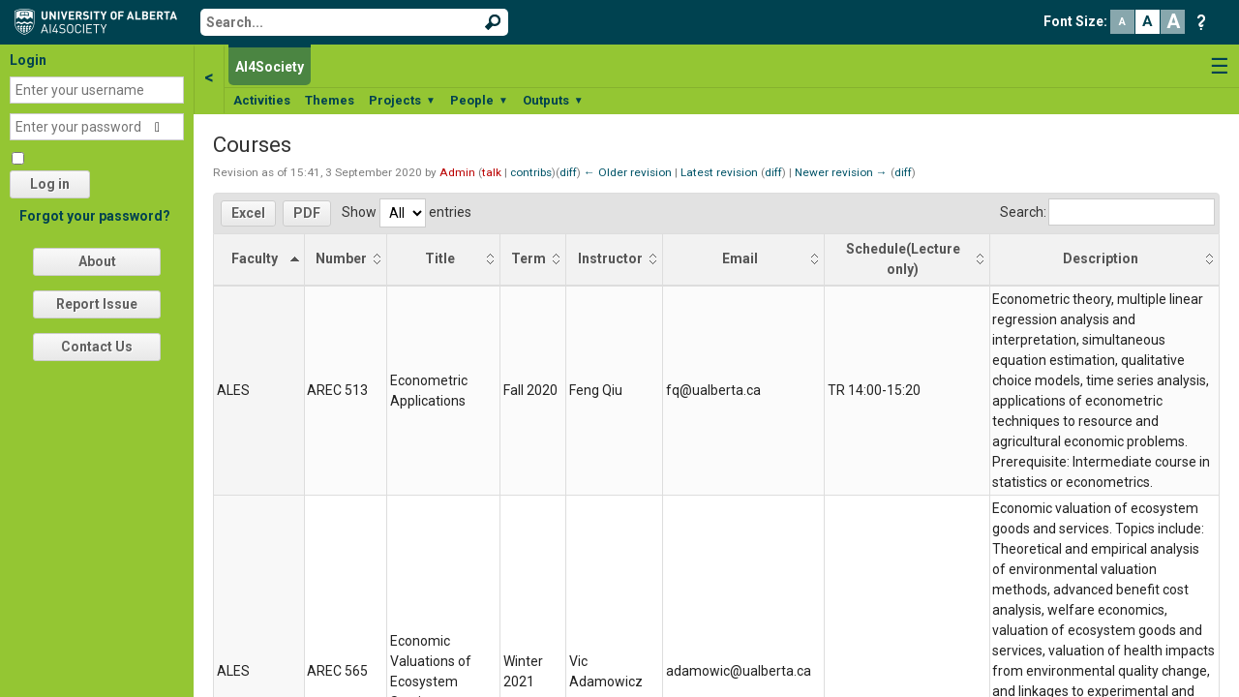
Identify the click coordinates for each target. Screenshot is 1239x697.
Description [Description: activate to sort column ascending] (1100, 258)
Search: (1107, 212)
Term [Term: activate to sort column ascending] (528, 258)
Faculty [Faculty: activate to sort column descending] (254, 258)
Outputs (553, 100)
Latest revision (719, 172)
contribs (531, 172)
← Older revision (628, 172)
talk (491, 172)
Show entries (406, 212)
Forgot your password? (94, 216)
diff (568, 172)
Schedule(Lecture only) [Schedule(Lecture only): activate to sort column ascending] (903, 259)
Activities (261, 100)
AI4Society (269, 67)
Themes (329, 100)
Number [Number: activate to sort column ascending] (341, 258)
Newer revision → (841, 172)
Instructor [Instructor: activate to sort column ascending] (610, 258)
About (97, 261)
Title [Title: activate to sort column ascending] (440, 258)
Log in (50, 184)
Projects (402, 100)
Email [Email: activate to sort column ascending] (740, 258)
